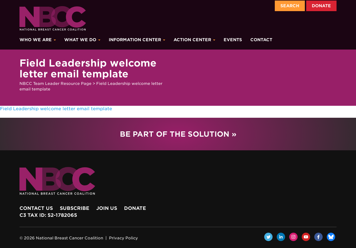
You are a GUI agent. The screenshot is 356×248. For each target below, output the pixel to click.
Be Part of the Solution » (178, 134)
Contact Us (36, 208)
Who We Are (37, 39)
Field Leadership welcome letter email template (56, 108)
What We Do (82, 39)
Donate (321, 5)
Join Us (106, 208)
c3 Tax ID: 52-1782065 (48, 215)
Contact (261, 39)
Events (233, 39)
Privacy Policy (123, 238)
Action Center (194, 39)
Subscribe (74, 208)
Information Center (137, 39)
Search (289, 5)
